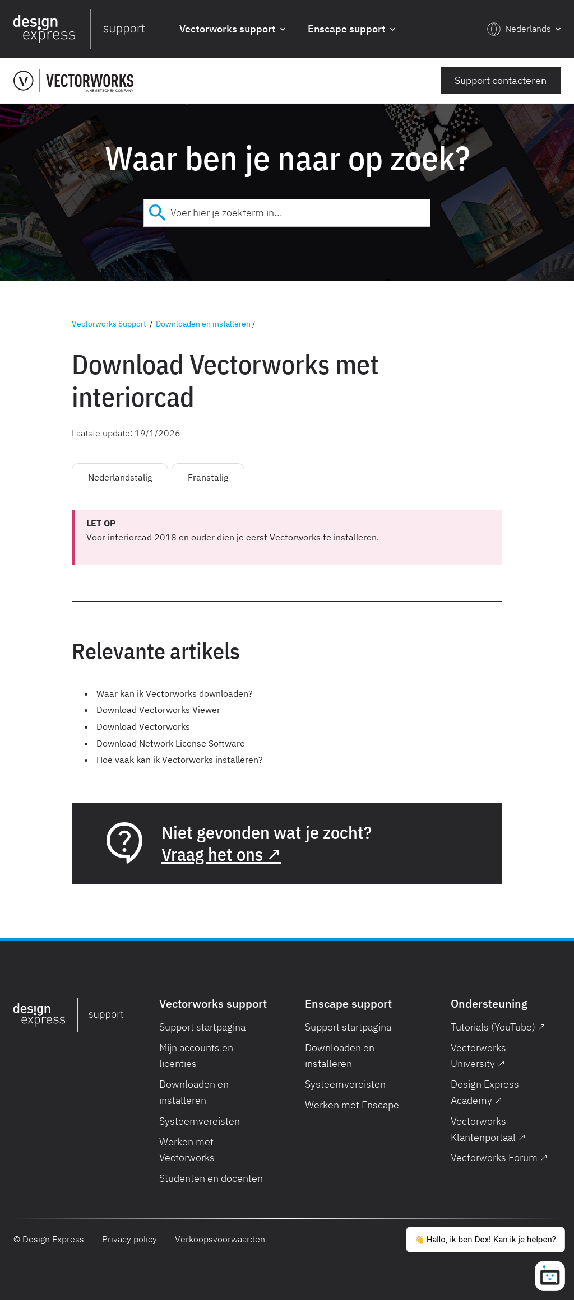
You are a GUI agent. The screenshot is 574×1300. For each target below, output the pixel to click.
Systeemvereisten (199, 1121)
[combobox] (287, 213)
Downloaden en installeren (203, 324)
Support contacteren (501, 80)
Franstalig (208, 477)
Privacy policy (129, 1239)
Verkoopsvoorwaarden (220, 1239)
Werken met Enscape (352, 1104)
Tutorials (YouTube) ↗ (498, 1027)
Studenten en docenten (211, 1178)
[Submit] (157, 213)
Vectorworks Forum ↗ (499, 1157)
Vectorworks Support (109, 324)
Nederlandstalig (120, 477)
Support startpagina (202, 1027)
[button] (232, 29)
